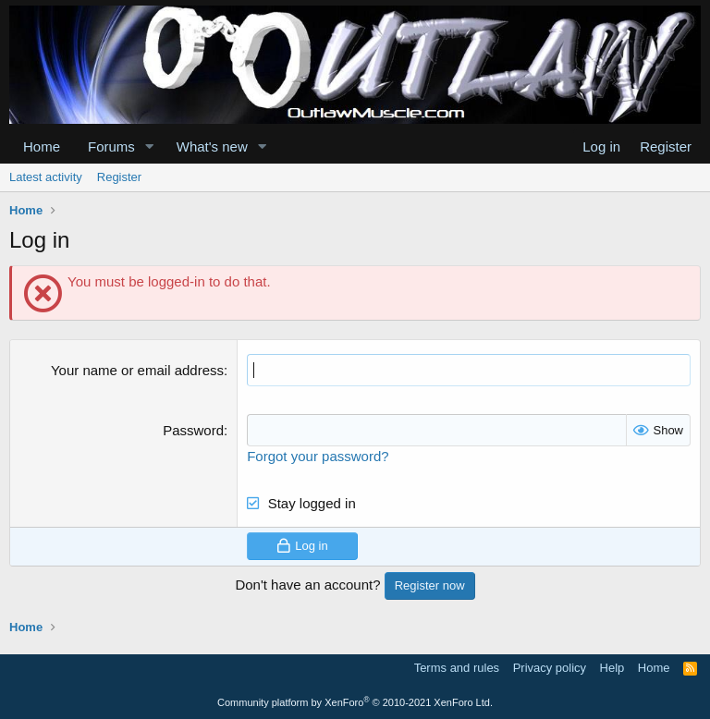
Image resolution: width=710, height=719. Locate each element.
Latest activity (45, 177)
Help (612, 668)
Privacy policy (549, 668)
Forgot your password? (317, 456)
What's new (212, 146)
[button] (150, 146)
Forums (111, 146)
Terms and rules (456, 668)
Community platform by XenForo (355, 702)
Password (193, 430)
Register (119, 177)
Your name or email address (137, 370)
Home (41, 146)
